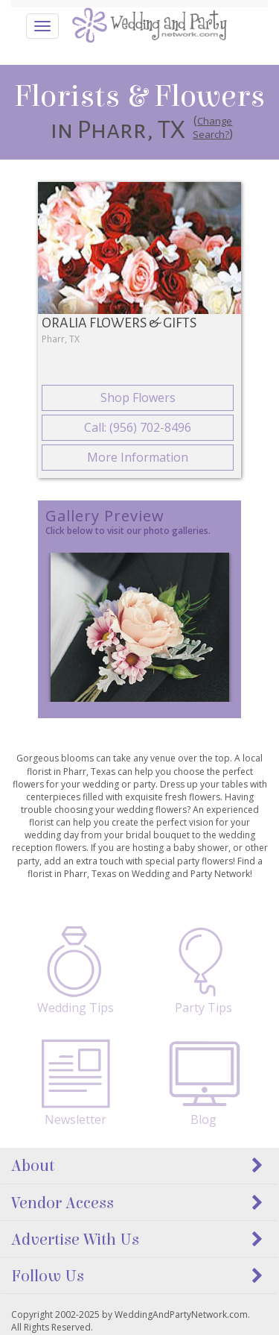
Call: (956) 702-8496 (137, 427)
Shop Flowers (138, 397)
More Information (137, 457)
